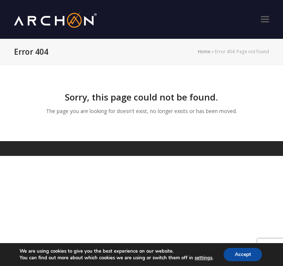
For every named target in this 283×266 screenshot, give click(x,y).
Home (204, 51)
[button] (265, 19)
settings (203, 258)
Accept (243, 254)
